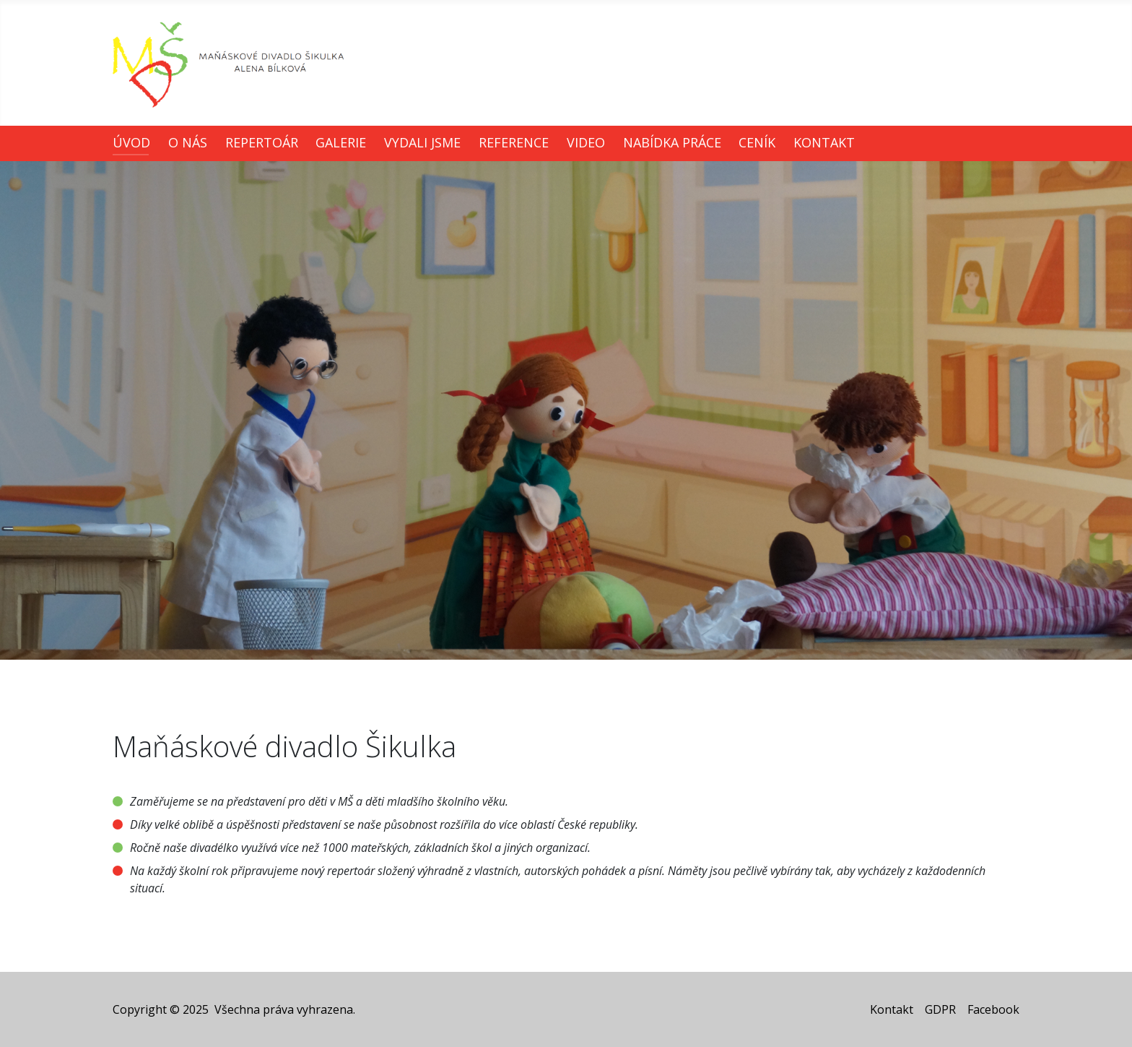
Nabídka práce (672, 142)
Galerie (340, 142)
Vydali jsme (422, 142)
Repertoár (261, 142)
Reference (514, 142)
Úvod (131, 142)
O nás (187, 142)
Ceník (757, 142)
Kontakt (824, 142)
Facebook (993, 1009)
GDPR (940, 1009)
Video (586, 142)
